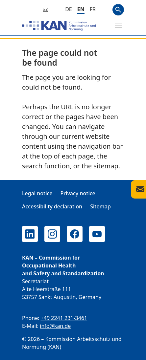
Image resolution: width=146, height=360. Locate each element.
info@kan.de (55, 325)
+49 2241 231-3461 (64, 318)
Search (118, 9)
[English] (81, 9)
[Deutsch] (68, 9)
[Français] (93, 9)
